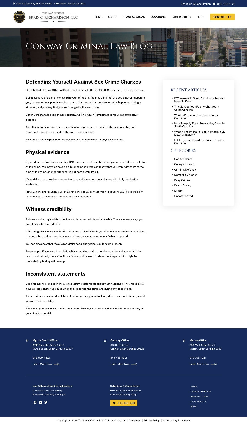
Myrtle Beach (44, 3)
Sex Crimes (117, 90)
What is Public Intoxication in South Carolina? (196, 117)
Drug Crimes (182, 180)
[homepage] (48, 25)
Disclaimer (135, 420)
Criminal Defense (134, 90)
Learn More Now (46, 363)
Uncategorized (183, 195)
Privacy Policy (152, 420)
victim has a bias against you (85, 243)
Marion (62, 3)
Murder (179, 190)
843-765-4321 (198, 357)
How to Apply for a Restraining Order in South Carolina (199, 125)
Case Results (181, 16)
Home (98, 16)
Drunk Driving (182, 185)
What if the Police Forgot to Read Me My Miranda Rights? (199, 133)
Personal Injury (200, 396)
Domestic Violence (185, 174)
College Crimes (184, 164)
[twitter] (46, 403)
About (112, 16)
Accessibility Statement (176, 420)
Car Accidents (183, 159)
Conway (30, 3)
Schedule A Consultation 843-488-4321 (208, 3)
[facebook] (35, 403)
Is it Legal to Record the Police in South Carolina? (199, 142)
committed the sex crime (111, 127)
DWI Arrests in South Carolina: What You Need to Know (199, 100)
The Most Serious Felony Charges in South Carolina (196, 108)
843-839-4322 (41, 357)
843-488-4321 (118, 357)
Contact (222, 16)
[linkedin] (40, 403)
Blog (200, 16)
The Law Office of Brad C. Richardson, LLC (66, 90)
